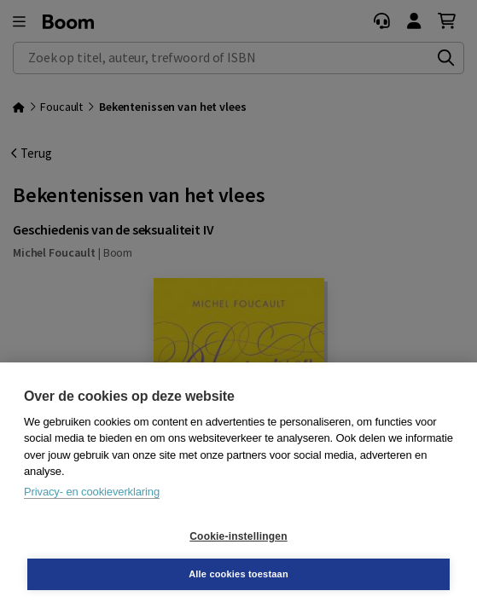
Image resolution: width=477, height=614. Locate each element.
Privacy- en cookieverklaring (92, 491)
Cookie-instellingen (238, 536)
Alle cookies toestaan (238, 574)
